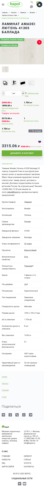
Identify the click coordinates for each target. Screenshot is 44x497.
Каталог (28, 456)
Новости (6, 460)
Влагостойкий (30, 250)
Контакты (29, 467)
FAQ (3, 463)
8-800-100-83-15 (31, 441)
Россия (27, 222)
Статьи (27, 460)
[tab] (22, 163)
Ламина (27, 202)
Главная (6, 456)
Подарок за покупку (10, 113)
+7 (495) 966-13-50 (32, 438)
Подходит (28, 266)
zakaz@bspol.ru (13, 192)
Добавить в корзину (22, 153)
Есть (26, 257)
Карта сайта (8, 467)
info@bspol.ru (29, 443)
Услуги (27, 463)
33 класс (28, 244)
